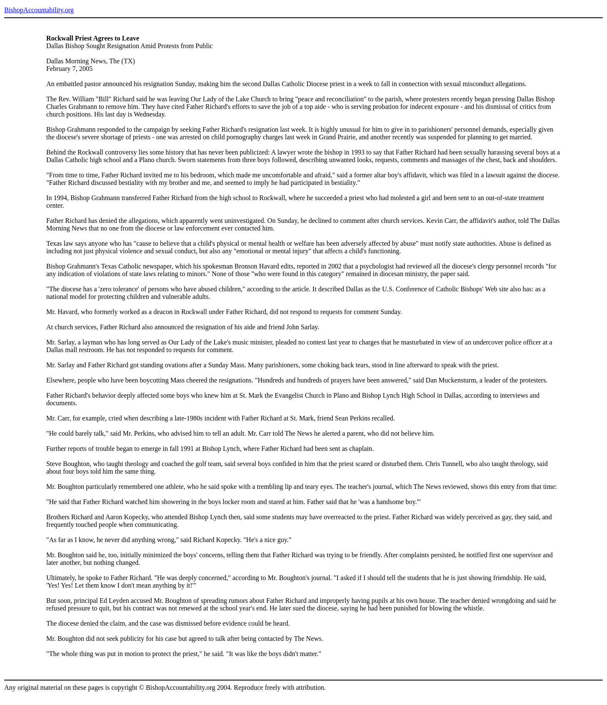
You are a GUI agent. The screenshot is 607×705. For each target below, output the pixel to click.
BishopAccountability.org (38, 10)
